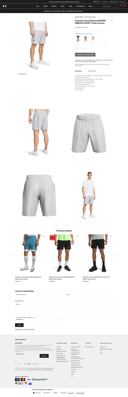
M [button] (91, 44)
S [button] (84, 44)
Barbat (19, 363)
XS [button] (77, 44)
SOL (72, 376)
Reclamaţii (73, 369)
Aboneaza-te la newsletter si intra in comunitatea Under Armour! (63, 11)
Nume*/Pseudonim (21, 294)
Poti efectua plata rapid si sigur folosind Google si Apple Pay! (64, 1)
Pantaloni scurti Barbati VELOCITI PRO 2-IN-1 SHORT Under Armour (96, 278)
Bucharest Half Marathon (63, 361)
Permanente (47, 392)
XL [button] (104, 44)
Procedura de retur (75, 365)
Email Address (20, 354)
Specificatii (92, 71)
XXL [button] (78, 48)
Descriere (78, 71)
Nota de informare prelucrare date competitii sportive (61, 357)
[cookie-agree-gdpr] (80, 393)
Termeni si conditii (75, 346)
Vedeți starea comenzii (77, 367)
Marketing (63, 392)
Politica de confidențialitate (46, 369)
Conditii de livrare (75, 363)
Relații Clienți (60, 353)
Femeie (25, 363)
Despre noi (103, 346)
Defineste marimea (61, 351)
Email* (67, 294)
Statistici (55, 392)
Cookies (73, 371)
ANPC (72, 374)
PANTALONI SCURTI (90, 17)
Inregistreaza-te (114, 1)
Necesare (37, 392)
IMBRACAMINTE (79, 17)
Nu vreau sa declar (35, 363)
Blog (101, 353)
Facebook (90, 346)
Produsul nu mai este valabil (85, 54)
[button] (112, 24)
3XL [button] (84, 48)
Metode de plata (75, 360)
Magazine (59, 349)
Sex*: (16, 361)
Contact (58, 346)
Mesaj (17, 304)
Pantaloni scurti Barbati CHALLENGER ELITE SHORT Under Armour (28, 278)
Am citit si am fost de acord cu (34, 369)
